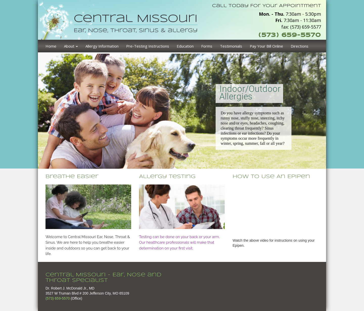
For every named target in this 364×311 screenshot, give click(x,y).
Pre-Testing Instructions (147, 46)
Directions (299, 46)
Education (185, 46)
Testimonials (231, 46)
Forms (206, 46)
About (71, 46)
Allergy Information (102, 46)
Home (51, 46)
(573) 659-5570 (289, 35)
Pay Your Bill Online (266, 46)
